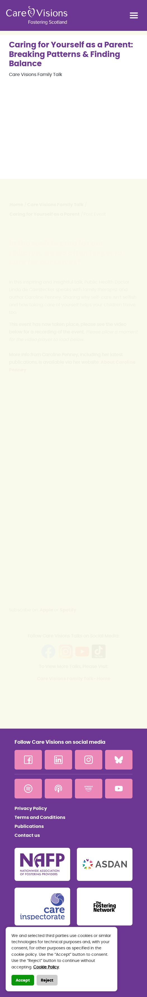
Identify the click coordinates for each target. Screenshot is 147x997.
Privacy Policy (31, 808)
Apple (47, 610)
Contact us (27, 835)
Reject (47, 980)
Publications (29, 826)
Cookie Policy (46, 967)
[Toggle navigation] (134, 15)
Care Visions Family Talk (55, 204)
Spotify (68, 610)
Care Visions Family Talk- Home (73, 678)
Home (16, 204)
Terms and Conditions (40, 817)
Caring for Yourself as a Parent (45, 214)
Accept (23, 980)
